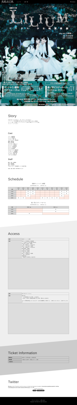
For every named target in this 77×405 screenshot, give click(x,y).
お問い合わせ (42, 400)
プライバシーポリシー (36, 400)
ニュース (19, 1)
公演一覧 (26, 1)
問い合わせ (72, 1)
